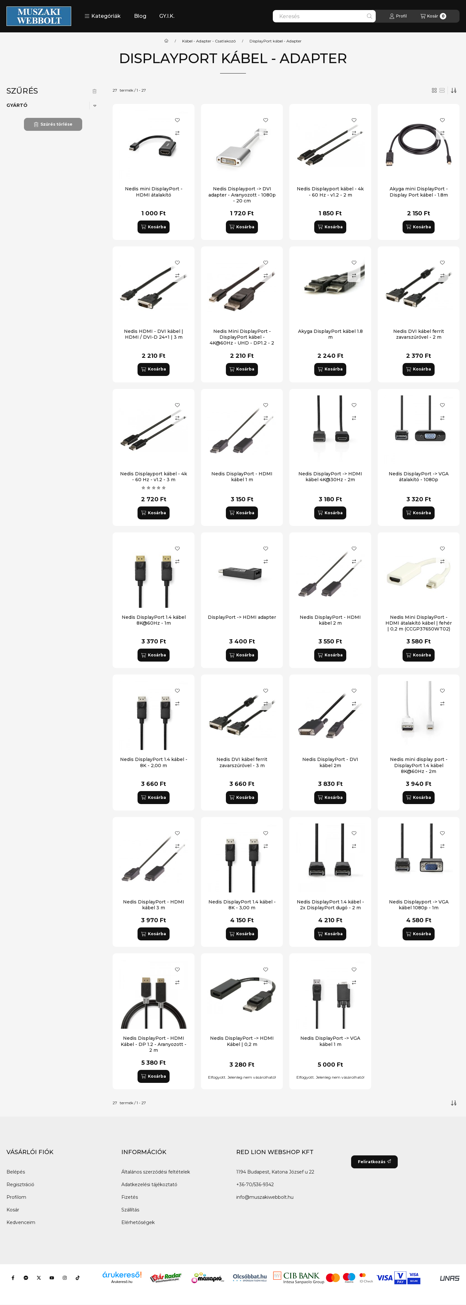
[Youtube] (51, 1277)
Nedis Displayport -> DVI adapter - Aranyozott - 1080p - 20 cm (242, 194)
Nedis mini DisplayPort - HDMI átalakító (154, 192)
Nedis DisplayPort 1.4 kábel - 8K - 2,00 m (153, 762)
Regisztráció (20, 1184)
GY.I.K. (166, 16)
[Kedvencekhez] (177, 120)
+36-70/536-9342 (255, 1184)
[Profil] (398, 16)
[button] (103, 16)
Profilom (16, 1197)
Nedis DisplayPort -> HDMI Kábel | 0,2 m (242, 1041)
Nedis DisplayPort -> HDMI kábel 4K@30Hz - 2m (330, 476)
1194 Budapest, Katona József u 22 (275, 1172)
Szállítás (130, 1210)
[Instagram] (64, 1277)
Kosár (12, 1210)
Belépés (15, 1172)
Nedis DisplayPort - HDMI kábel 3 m (153, 905)
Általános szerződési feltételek (155, 1172)
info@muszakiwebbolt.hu (265, 1197)
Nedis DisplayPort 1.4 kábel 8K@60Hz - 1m (154, 620)
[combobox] (324, 16)
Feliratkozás (374, 1161)
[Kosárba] (153, 227)
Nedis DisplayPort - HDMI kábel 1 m (241, 476)
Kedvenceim (20, 1222)
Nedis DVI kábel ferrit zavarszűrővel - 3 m (241, 762)
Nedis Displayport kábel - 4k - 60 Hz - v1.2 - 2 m (330, 192)
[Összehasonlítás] (177, 133)
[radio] (442, 90)
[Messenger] (25, 1277)
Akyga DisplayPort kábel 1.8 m (330, 334)
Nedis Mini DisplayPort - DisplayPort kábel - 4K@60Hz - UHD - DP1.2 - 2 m (242, 340)
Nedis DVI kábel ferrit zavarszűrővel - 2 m (418, 334)
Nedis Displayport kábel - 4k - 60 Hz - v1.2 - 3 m (153, 476)
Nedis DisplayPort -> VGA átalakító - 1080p (419, 476)
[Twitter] (38, 1277)
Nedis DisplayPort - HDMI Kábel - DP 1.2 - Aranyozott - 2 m (153, 1044)
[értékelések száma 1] (153, 488)
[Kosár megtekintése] (433, 16)
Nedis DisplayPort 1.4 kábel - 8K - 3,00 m (242, 905)
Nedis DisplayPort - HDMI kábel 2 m (330, 620)
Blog (140, 16)
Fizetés (129, 1197)
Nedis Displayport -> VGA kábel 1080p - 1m (419, 905)
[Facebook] (12, 1277)
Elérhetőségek (138, 1222)
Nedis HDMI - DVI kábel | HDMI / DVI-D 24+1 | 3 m (153, 334)
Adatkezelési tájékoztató (149, 1184)
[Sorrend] (454, 90)
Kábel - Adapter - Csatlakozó (209, 41)
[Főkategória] (166, 41)
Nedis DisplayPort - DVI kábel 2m (330, 762)
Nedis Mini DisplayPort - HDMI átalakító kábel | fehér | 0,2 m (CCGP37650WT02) (418, 623)
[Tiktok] (77, 1277)
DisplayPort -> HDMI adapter (242, 617)
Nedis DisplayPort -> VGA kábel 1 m (330, 1041)
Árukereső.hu (121, 1282)
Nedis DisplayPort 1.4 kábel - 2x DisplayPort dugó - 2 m (330, 905)
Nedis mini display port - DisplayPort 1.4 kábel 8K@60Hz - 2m (419, 765)
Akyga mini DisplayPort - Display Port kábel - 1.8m (419, 192)
